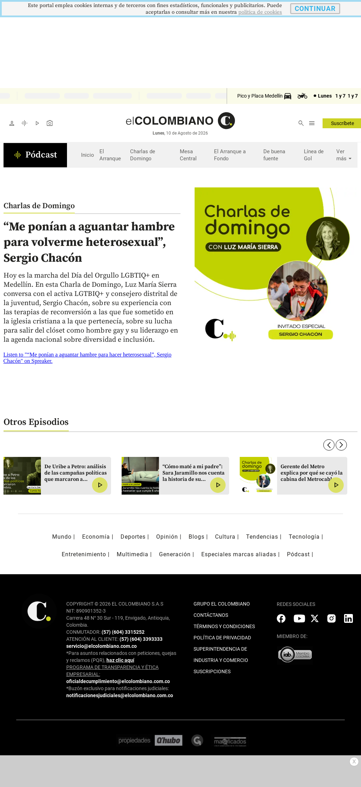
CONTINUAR (315, 9)
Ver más (345, 155)
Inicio (87, 155)
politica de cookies (260, 12)
